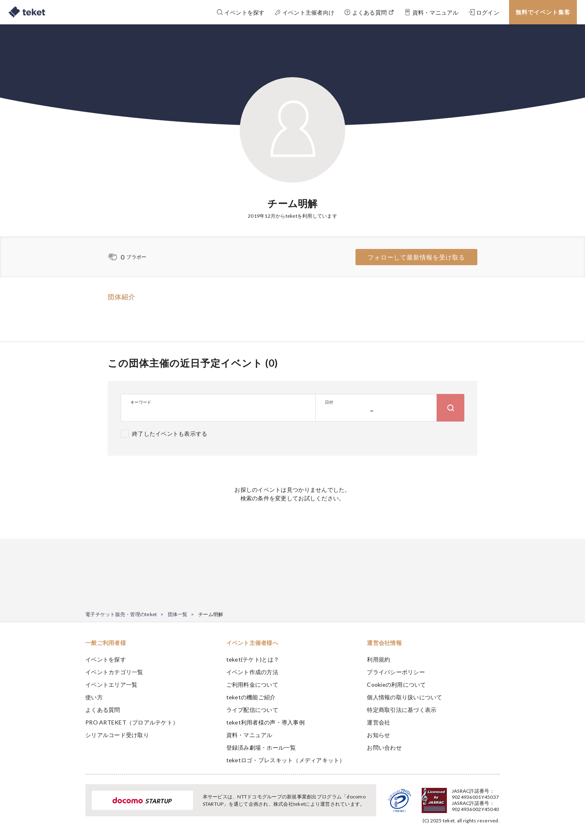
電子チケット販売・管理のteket (121, 614)
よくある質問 (102, 709)
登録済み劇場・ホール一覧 (261, 747)
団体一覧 (178, 614)
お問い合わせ (384, 747)
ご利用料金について (252, 684)
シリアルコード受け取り (117, 734)
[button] (73, 807)
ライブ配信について (252, 709)
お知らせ (378, 734)
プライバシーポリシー (396, 671)
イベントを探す (105, 659)
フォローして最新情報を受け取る (416, 257)
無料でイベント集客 (543, 12)
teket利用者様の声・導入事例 (265, 722)
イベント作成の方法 (252, 671)
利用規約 (378, 659)
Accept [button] (495, 796)
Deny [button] (453, 797)
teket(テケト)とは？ (252, 659)
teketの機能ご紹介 (251, 697)
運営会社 (378, 722)
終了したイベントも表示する (169, 433)
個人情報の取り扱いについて (404, 697)
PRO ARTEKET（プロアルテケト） (131, 722)
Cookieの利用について (396, 684)
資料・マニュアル (249, 734)
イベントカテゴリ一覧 (114, 671)
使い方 (94, 697)
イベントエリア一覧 (111, 684)
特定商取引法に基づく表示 (401, 709)
